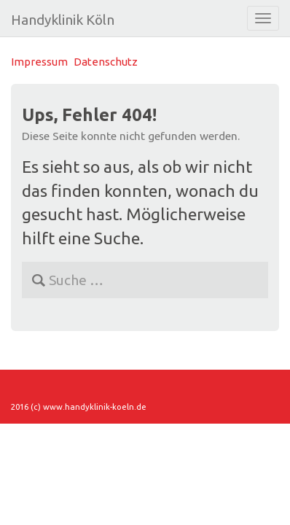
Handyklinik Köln (62, 20)
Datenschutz (106, 61)
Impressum (39, 61)
